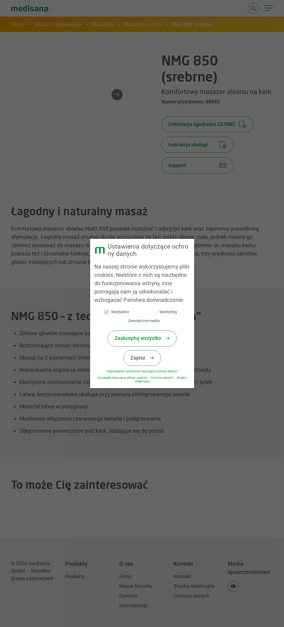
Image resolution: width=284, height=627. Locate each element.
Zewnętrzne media (143, 320)
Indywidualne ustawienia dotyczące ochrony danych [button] (145, 371)
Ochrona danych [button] (166, 378)
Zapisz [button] (142, 358)
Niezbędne (120, 312)
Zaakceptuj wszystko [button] (142, 338)
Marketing (167, 312)
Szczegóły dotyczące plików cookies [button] (126, 378)
